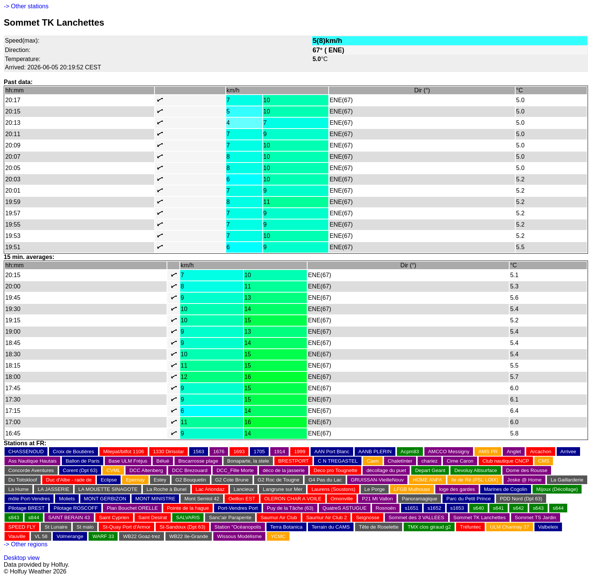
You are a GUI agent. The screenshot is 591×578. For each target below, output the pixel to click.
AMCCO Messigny (449, 451)
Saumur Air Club (278, 517)
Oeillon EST (241, 498)
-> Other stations (26, 6)
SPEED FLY (21, 527)
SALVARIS (188, 517)
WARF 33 (103, 536)
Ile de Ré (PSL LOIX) (474, 480)
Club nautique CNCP (505, 461)
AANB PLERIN (375, 451)
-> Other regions (25, 544)
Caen (373, 461)
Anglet (514, 451)
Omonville (342, 498)
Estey (160, 480)
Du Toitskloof (22, 480)
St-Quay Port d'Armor (126, 527)
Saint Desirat (152, 517)
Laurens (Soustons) (333, 489)
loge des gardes (457, 489)
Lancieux (244, 489)
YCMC (278, 536)
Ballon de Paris (83, 461)
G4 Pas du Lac (324, 480)
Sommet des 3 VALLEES (416, 517)
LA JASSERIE (53, 489)
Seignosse (367, 517)
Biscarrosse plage (198, 461)
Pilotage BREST (26, 508)
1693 (239, 451)
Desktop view (22, 558)
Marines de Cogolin (505, 489)
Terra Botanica (286, 527)
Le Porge (374, 489)
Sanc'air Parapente (230, 517)
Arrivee (568, 451)
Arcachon (540, 451)
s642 (518, 508)
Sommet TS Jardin (535, 517)
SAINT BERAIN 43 (69, 517)
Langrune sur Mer (282, 489)
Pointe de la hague (188, 508)
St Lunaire (55, 527)
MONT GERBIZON (105, 498)
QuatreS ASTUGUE (345, 508)
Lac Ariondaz (210, 489)
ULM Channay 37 (509, 527)
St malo (85, 527)
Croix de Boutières (73, 451)
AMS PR (488, 451)
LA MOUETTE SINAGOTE (108, 489)
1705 (259, 451)
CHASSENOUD (26, 451)
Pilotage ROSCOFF (76, 508)
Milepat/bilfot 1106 (123, 451)
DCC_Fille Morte (235, 470)
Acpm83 (410, 451)
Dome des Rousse (527, 470)
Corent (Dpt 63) (80, 470)
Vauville (17, 536)
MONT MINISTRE (155, 498)
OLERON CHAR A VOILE (293, 498)
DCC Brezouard (189, 470)
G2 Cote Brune (232, 480)
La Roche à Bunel (167, 489)
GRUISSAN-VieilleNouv (377, 480)
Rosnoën (386, 508)
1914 (279, 451)
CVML (113, 470)
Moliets (67, 498)
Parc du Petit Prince (468, 498)
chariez (429, 461)
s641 (498, 508)
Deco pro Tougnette (335, 470)
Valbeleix (548, 527)
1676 (219, 451)
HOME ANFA (427, 480)
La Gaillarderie (567, 480)
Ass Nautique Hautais (32, 461)
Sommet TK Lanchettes (479, 517)
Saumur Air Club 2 (326, 517)
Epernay (135, 480)
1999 (299, 451)
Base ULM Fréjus (128, 461)
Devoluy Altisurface (475, 470)
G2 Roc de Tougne (279, 480)
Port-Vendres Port (238, 508)
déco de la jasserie (284, 470)
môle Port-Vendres (29, 498)
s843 (13, 517)
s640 (478, 508)
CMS (544, 461)
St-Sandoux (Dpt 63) (182, 527)
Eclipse (109, 480)
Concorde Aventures (31, 470)
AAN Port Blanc (331, 451)
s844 (33, 517)
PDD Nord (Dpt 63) (521, 498)
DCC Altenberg (146, 470)
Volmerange (70, 536)
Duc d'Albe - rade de (69, 480)
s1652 (434, 508)
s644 (558, 508)
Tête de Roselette (378, 527)
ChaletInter (400, 461)
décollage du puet (386, 470)
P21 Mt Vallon (377, 498)
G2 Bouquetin (190, 480)
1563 (198, 451)
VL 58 (41, 536)
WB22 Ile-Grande (188, 536)
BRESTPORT (293, 461)
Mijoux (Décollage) (557, 489)
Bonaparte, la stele (248, 461)
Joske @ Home (524, 480)
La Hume (18, 489)
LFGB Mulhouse (412, 489)
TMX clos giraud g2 (429, 527)
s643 (538, 508)
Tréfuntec (470, 527)
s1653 (457, 508)
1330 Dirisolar (168, 451)
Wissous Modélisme (239, 536)
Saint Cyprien (114, 517)
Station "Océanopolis (237, 527)
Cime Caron (460, 461)
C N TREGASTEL (338, 461)
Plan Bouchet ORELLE (132, 508)
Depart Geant (430, 470)
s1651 (411, 508)
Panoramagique (419, 498)
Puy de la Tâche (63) (290, 508)
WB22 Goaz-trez (141, 536)
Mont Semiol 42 (201, 498)
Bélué (162, 461)
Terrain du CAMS (331, 527)
